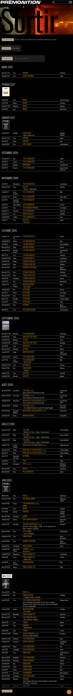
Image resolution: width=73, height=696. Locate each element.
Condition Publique (62, 513)
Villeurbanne (16, 184)
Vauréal (15, 162)
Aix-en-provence (15, 361)
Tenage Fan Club (29, 275)
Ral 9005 (35, 528)
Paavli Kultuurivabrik (63, 353)
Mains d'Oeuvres (64, 673)
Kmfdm (25, 72)
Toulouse (15, 357)
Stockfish (62, 595)
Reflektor (62, 264)
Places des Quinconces (63, 407)
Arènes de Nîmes (64, 430)
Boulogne (15, 165)
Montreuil (15, 334)
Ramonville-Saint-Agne (16, 201)
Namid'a (35, 619)
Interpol (26, 220)
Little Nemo (27, 531)
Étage (61, 567)
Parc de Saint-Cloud (63, 392)
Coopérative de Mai (64, 251)
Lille (14, 290)
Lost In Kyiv (27, 144)
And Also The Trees (30, 336)
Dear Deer (26, 686)
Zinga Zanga (63, 197)
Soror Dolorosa (28, 619)
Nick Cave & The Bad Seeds (32, 400)
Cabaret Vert (63, 411)
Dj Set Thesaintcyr (29, 533)
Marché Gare (63, 109)
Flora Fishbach (28, 76)
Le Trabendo (63, 208)
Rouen (14, 141)
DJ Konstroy (34, 683)
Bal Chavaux (63, 334)
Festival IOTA (63, 416)
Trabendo (62, 255)
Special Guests (45, 432)
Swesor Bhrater (33, 526)
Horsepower (27, 536)
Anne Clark (27, 133)
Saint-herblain (16, 205)
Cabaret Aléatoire (64, 299)
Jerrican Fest (26, 551)
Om (61, 346)
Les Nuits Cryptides (30, 524)
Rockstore (62, 614)
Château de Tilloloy (63, 500)
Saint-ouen (16, 673)
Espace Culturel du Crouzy (64, 169)
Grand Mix (62, 516)
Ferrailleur (62, 609)
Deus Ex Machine (64, 244)
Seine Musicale (64, 165)
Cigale (61, 138)
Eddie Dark (26, 663)
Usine (61, 302)
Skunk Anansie (28, 627)
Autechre (26, 289)
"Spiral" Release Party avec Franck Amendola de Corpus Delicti (40, 681)
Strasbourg (16, 278)
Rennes (15, 241)
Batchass (26, 370)
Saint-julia (15, 524)
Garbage (26, 625)
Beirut (25, 468)
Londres (15, 520)
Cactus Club (63, 261)
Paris (14, 73)
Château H (62, 524)
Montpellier (16, 614)
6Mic (61, 192)
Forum (61, 162)
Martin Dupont (28, 284)
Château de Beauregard (63, 465)
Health (25, 187)
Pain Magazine (28, 562)
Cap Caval (62, 211)
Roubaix (15, 512)
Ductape (26, 373)
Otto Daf (25, 526)
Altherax (62, 368)
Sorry (25, 508)
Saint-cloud (16, 396)
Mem (61, 241)
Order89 (26, 549)
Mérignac (15, 106)
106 (61, 141)
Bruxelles (15, 133)
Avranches (16, 642)
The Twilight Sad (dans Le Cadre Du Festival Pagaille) (38, 408)
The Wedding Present (30, 207)
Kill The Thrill (27, 362)
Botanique (62, 343)
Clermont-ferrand (15, 251)
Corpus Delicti (28, 213)
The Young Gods (28, 333)
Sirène (61, 546)
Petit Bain (62, 73)
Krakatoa (62, 106)
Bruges (15, 261)
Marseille (15, 299)
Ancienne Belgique (62, 134)
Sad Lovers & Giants (30, 519)
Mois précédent (7, 691)
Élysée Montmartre (63, 268)
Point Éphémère (64, 310)
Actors (25, 339)
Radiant (62, 622)
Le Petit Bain (63, 275)
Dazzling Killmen (29, 309)
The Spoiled (26, 683)
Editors (25, 138)
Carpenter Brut (29, 247)
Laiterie (62, 278)
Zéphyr (62, 159)
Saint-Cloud (16, 391)
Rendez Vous (27, 559)
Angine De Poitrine (29, 267)
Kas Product (27, 286)
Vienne (15, 450)
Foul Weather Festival (63, 643)
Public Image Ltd (29, 554)
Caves (61, 340)
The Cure (26, 390)
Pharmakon (27, 672)
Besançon (15, 639)
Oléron (14, 416)
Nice (14, 368)
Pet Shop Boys (28, 471)
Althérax (62, 664)
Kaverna (29, 528)
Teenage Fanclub (29, 261)
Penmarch (15, 211)
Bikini (61, 200)
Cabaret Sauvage (64, 100)
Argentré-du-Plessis (16, 550)
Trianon (62, 557)
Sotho (40, 526)
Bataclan (62, 187)
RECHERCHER (7, 58)
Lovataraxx (27, 368)
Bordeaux (15, 244)
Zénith (61, 76)
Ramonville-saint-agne (16, 457)
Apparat (26, 304)
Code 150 (26, 592)
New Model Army (29, 498)
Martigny (15, 340)
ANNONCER (6, 48)
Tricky (25, 622)
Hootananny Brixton (63, 520)
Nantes (15, 103)
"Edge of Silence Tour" (29, 135)
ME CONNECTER (8, 39)
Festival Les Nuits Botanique (30, 635)
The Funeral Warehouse (31, 600)
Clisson (15, 504)
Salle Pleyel (63, 469)
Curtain (26, 678)
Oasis (61, 217)
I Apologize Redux (29, 597)
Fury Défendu (63, 258)
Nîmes (14, 247)
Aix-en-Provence (15, 193)
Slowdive (26, 395)
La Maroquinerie (64, 144)
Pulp (24, 460)
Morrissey (26, 164)
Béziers (15, 197)
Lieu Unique (63, 293)
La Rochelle (16, 546)
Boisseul (15, 168)
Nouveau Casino (64, 600)
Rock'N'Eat (62, 214)
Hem (14, 159)
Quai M (62, 236)
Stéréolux (62, 103)
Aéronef (62, 290)
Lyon (14, 109)
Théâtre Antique (64, 450)
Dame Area (26, 652)
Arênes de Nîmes (64, 453)
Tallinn (14, 352)
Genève (15, 302)
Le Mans (15, 217)
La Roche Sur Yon (16, 237)
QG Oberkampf (64, 531)
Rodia (61, 639)
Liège (14, 264)
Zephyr (38, 432)
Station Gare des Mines (64, 654)
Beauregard (16, 464)
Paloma (62, 247)
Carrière (62, 205)
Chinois (62, 349)
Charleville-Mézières (16, 412)
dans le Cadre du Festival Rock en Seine (33, 392)
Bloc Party (27, 222)
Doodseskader (33, 189)
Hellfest (25, 505)
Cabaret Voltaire (29, 541)
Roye (14, 499)
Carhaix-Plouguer (15, 446)
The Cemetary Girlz (30, 617)
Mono (25, 99)
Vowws (26, 189)
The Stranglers (28, 158)
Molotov (62, 376)
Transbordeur (63, 184)
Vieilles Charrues (64, 445)
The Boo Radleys (29, 236)
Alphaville (27, 365)
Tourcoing (15, 516)
